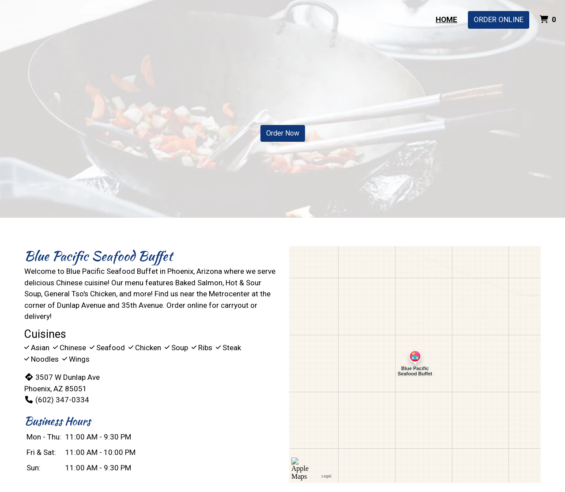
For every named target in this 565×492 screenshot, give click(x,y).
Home (446, 19)
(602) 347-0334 (56, 399)
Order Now (282, 133)
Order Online (499, 19)
